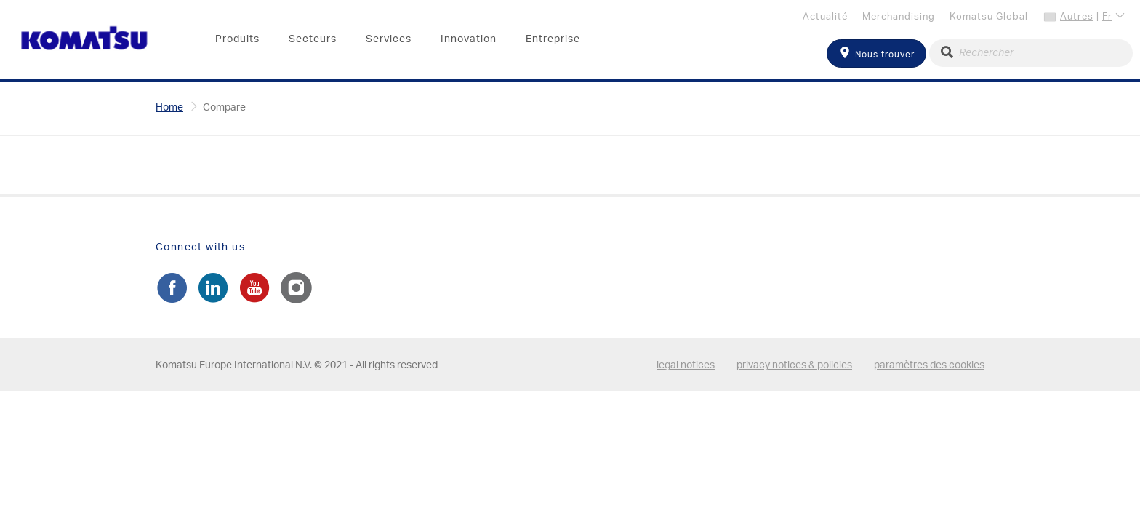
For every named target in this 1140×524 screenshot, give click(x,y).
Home (169, 108)
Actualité (825, 17)
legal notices (686, 365)
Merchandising (898, 17)
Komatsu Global (989, 17)
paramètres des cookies (929, 365)
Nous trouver (876, 52)
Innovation (469, 39)
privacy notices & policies (794, 365)
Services (389, 39)
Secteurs (313, 39)
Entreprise (553, 39)
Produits (237, 39)
